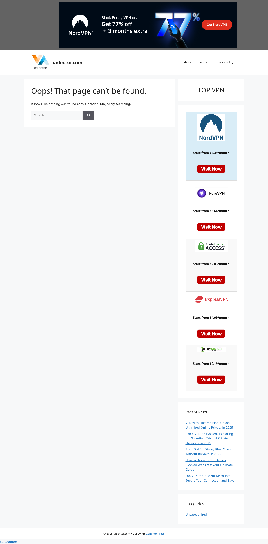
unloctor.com (67, 62)
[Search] (88, 115)
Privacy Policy (224, 62)
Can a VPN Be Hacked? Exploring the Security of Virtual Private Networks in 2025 (209, 438)
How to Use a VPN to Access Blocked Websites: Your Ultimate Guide (209, 465)
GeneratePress (155, 533)
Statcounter (8, 541)
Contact (203, 62)
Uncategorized (196, 514)
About (187, 62)
